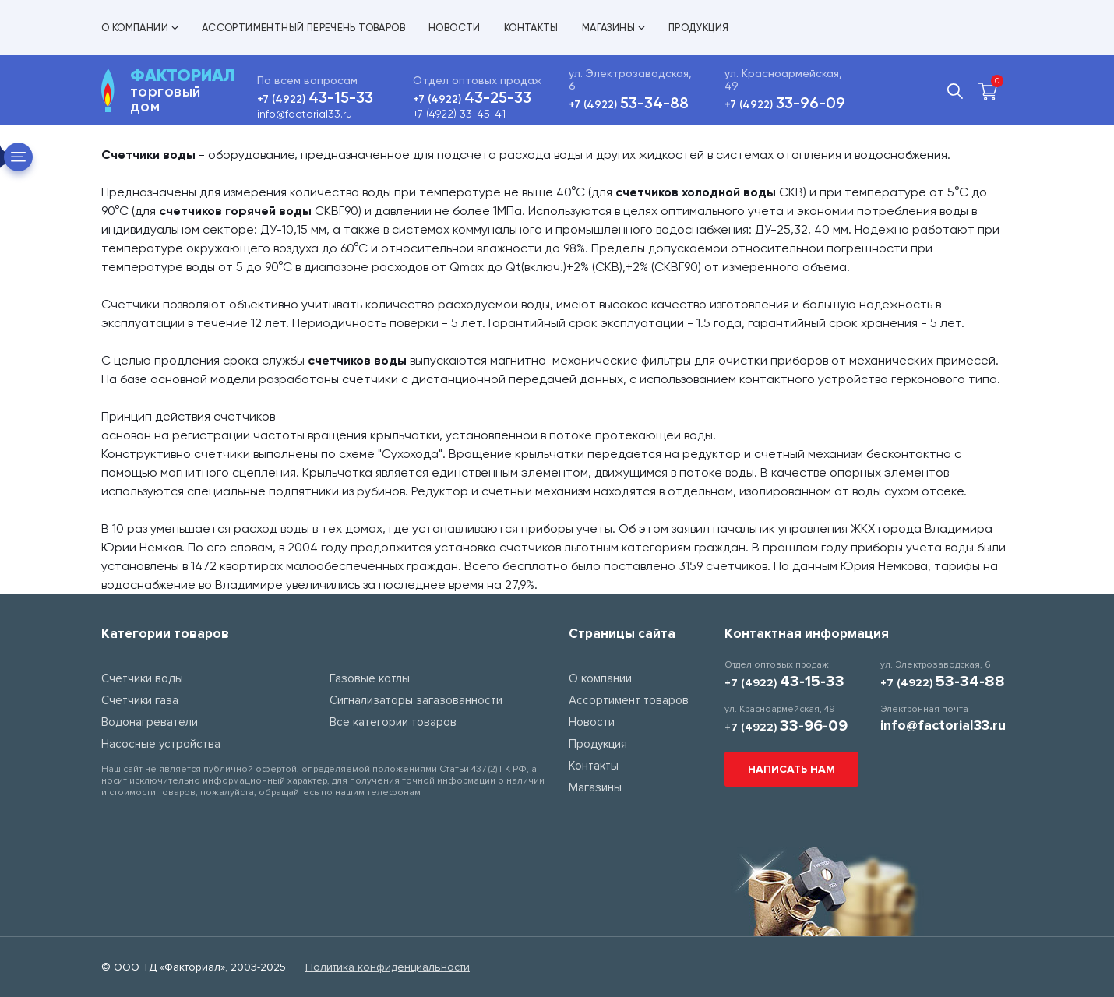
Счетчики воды (142, 678)
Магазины (613, 27)
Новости (454, 27)
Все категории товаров (393, 722)
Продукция (698, 27)
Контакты (531, 27)
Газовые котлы (370, 678)
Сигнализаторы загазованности (416, 700)
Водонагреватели (149, 722)
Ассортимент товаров (629, 700)
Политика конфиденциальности (387, 967)
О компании (139, 27)
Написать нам (791, 769)
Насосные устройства (160, 744)
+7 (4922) (315, 99)
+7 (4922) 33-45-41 (459, 113)
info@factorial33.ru (304, 113)
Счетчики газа (139, 700)
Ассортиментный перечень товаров (303, 27)
